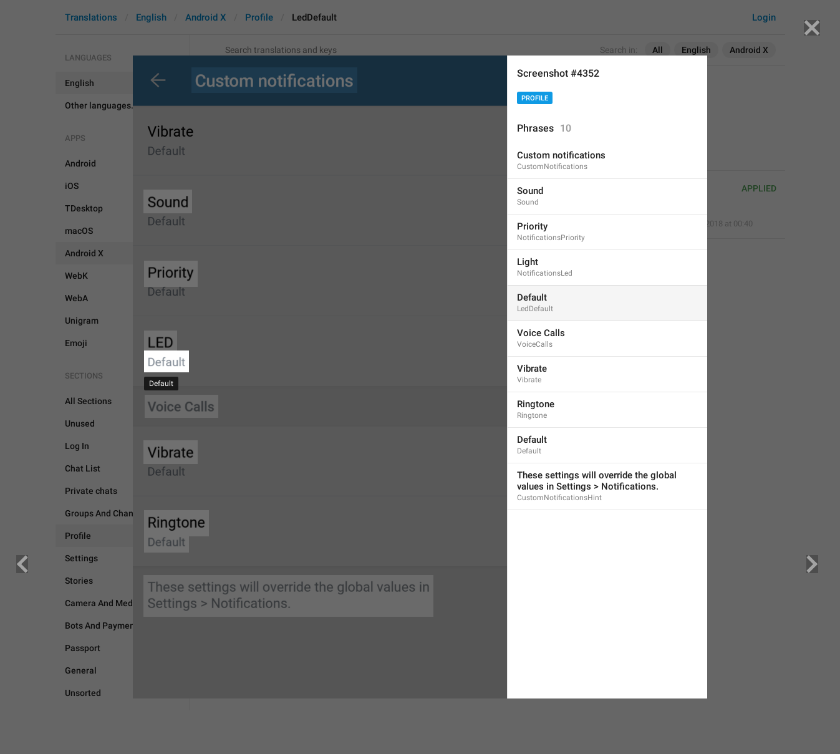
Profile (534, 98)
